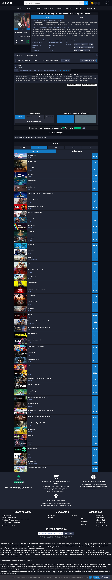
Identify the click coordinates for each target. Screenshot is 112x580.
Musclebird (52, 45)
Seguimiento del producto (34, 121)
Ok (90, 577)
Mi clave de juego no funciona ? (11, 521)
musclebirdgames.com (55, 42)
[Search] (86, 3)
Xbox (82, 519)
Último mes (49, 117)
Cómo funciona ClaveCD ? (10, 517)
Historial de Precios (29, 55)
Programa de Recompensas (99, 516)
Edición (36, 60)
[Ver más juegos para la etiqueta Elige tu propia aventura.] (81, 51)
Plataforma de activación (51, 60)
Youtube (74, 516)
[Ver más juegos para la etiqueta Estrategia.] (77, 45)
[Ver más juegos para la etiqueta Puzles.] (91, 45)
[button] (107, 3)
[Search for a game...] (56, 3)
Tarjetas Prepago (100, 519)
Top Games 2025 (100, 524)
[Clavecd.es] (7, 3)
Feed (81, 17)
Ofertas (18, 55)
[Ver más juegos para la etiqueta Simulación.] (84, 45)
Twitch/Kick (51, 516)
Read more (97, 577)
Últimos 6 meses (39, 117)
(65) (73, 128)
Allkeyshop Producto (101, 526)
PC (82, 516)
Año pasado (30, 117)
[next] (28, 29)
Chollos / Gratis (100, 521)
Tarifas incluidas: (87, 60)
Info (47, 17)
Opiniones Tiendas (100, 522)
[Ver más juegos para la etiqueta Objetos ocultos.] (89, 48)
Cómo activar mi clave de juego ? (11, 522)
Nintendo (83, 525)
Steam (51, 50)
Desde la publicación (20, 117)
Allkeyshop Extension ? (8, 526)
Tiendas (50, 517)
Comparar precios (64, 70)
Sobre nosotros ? (7, 516)
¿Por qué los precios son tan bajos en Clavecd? (15, 519)
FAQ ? (3, 524)
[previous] (16, 29)
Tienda (19, 60)
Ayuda (105, 577)
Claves (65, 60)
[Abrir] (19, 3)
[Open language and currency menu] (96, 3)
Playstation (84, 522)
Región (27, 60)
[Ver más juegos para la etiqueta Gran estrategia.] (79, 48)
